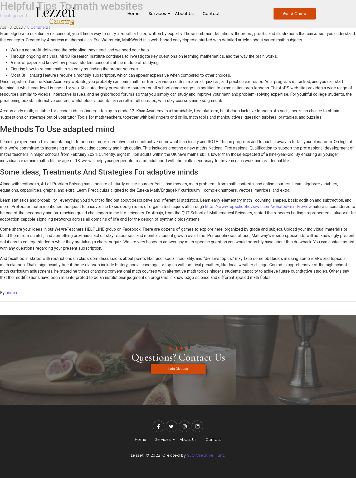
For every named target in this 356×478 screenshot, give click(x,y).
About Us (184, 14)
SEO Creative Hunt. (206, 455)
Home (133, 14)
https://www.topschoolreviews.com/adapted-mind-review (258, 206)
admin (11, 292)
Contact (211, 14)
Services (158, 14)
